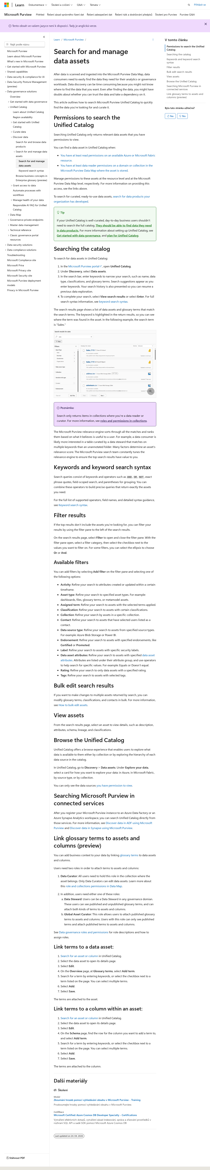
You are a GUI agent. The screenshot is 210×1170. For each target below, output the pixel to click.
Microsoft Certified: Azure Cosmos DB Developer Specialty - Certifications (95, 1115)
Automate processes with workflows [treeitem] (27, 193)
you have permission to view (114, 785)
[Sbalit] (44, 37)
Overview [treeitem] (15, 96)
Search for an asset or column (79, 956)
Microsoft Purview (74, 39)
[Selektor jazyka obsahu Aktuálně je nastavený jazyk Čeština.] (12, 1164)
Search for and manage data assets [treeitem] (32, 163)
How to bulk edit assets (73, 705)
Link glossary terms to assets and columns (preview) (185, 95)
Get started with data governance (79, 235)
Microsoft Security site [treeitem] (19, 275)
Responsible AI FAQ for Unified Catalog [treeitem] (30, 207)
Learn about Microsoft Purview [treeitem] (24, 56)
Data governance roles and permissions (83, 932)
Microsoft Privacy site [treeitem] (19, 270)
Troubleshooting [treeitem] (16, 255)
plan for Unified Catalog (122, 235)
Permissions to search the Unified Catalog (185, 48)
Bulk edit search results (179, 71)
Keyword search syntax (73, 505)
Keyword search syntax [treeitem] (31, 170)
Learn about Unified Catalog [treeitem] (28, 112)
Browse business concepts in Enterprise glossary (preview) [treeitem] (31, 178)
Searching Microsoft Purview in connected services (184, 87)
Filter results (173, 67)
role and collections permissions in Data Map (94, 886)
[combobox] (24, 44)
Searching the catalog (179, 54)
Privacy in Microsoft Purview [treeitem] (22, 290)
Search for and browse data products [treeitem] (31, 144)
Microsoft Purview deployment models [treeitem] (24, 283)
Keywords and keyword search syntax (183, 60)
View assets (173, 76)
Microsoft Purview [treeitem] (17, 51)
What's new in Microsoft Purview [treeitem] (25, 61)
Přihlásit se (200, 4)
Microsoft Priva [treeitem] (15, 265)
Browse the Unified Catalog (182, 81)
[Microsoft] (6, 5)
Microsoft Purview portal (83, 266)
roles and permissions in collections (123, 421)
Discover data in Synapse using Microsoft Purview (101, 828)
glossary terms (129, 855)
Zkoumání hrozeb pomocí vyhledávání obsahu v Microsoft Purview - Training (97, 1100)
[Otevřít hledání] (189, 5)
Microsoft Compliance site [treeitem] (21, 260)
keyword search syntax (113, 301)
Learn (57, 39)
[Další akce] (153, 40)
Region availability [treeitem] (23, 117)
